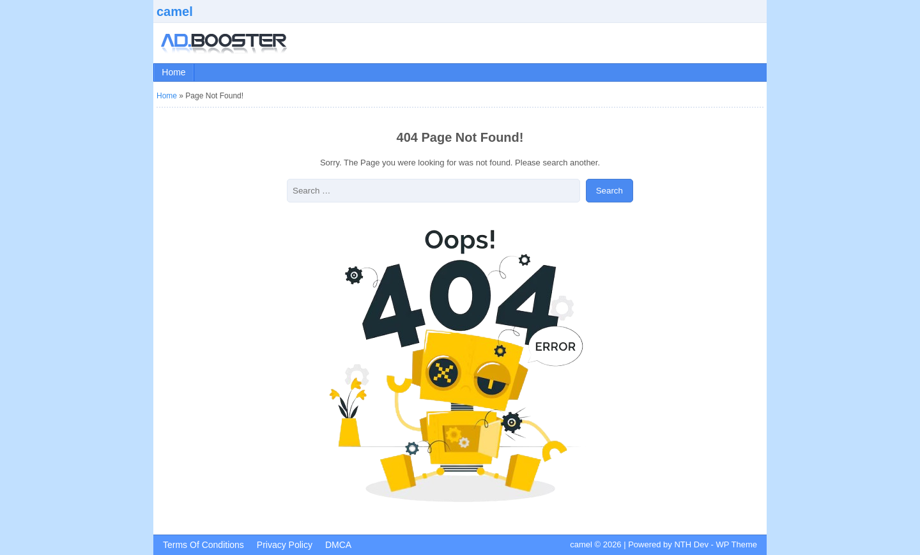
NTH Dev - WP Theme (715, 544)
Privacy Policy (284, 545)
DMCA (338, 545)
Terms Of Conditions (203, 545)
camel (175, 11)
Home (173, 72)
